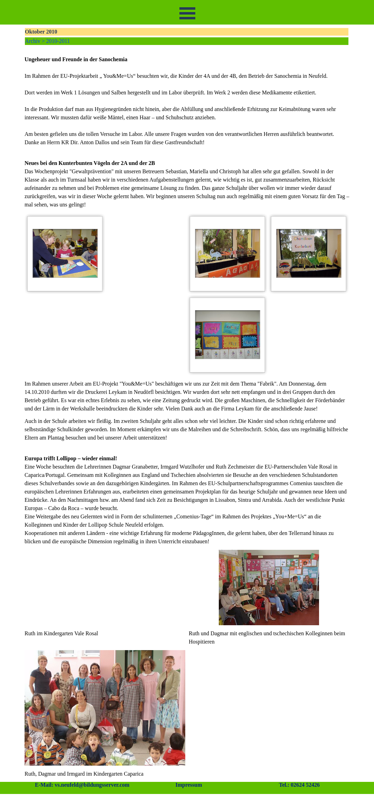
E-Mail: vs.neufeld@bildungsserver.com (82, 785)
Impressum (188, 785)
